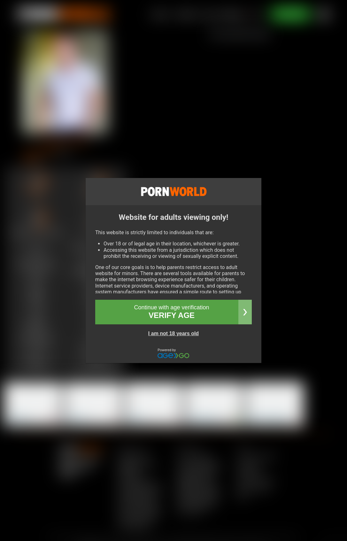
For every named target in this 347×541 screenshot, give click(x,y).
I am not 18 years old (173, 333)
